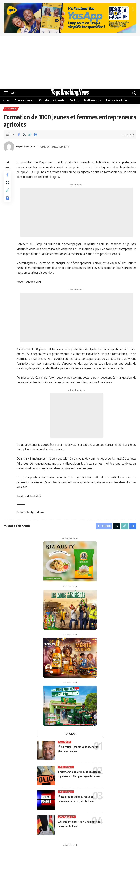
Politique (64, 743)
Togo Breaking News (28, 147)
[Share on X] (24, 135)
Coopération (66, 818)
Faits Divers (66, 768)
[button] (7, 92)
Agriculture (38, 512)
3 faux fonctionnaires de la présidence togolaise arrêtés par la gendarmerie (80, 777)
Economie (11, 109)
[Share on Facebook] (18, 135)
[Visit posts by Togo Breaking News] (9, 147)
